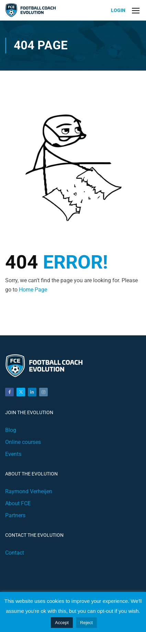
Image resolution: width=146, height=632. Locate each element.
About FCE (18, 503)
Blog (10, 430)
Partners (15, 515)
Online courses (23, 442)
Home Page (33, 289)
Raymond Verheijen (28, 491)
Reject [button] (86, 622)
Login (118, 10)
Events (13, 454)
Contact (14, 552)
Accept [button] (62, 622)
